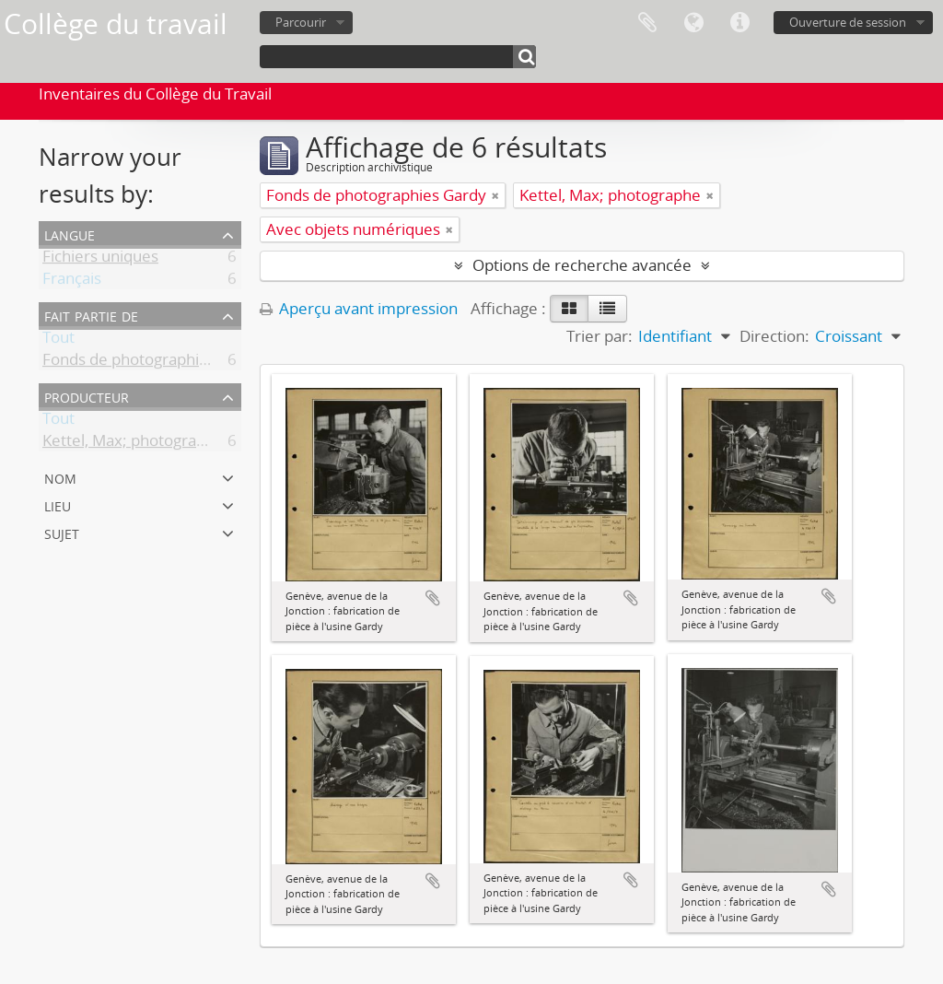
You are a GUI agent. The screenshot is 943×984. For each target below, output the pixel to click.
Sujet (61, 532)
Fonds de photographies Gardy (152, 362)
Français (71, 281)
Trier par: (599, 335)
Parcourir (300, 22)
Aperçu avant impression (359, 308)
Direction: (774, 335)
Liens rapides (739, 23)
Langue (693, 23)
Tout (58, 340)
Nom (60, 476)
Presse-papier (647, 23)
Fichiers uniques (100, 259)
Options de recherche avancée (582, 264)
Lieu (57, 504)
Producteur (86, 395)
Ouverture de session (847, 22)
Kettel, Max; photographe (133, 443)
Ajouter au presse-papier (433, 598)
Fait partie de (91, 314)
